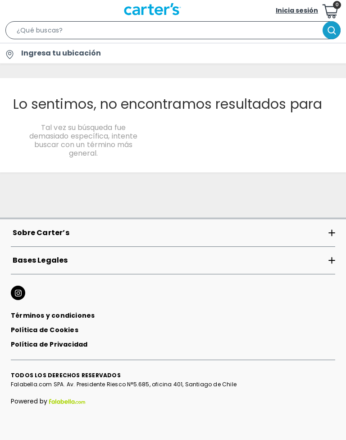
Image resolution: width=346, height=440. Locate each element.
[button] (173, 32)
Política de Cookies (44, 329)
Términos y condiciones (53, 315)
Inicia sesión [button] (297, 10)
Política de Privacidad (49, 344)
